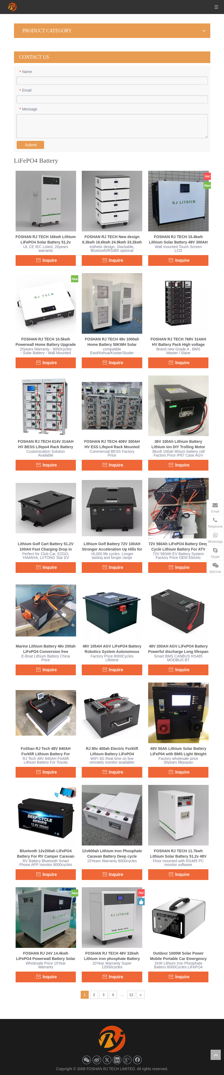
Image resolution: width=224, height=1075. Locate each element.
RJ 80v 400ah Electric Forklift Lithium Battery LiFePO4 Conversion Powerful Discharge (112, 751)
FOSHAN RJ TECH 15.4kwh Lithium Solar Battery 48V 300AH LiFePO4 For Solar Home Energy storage (178, 240)
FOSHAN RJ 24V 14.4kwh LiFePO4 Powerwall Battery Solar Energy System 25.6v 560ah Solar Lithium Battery (46, 956)
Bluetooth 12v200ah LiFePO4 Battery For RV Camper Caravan (45, 853)
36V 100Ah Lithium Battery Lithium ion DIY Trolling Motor (178, 444)
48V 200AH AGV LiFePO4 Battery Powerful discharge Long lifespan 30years (178, 649)
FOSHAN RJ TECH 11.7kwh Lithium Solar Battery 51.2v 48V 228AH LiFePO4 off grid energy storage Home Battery (178, 854)
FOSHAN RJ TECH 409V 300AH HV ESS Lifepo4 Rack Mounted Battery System (112, 444)
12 (131, 995)
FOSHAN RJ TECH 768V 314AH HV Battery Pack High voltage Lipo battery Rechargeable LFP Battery (178, 342)
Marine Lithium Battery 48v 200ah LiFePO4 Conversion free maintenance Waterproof (46, 649)
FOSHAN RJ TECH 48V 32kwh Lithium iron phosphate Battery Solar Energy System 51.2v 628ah (112, 956)
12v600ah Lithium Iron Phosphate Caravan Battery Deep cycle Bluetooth (112, 854)
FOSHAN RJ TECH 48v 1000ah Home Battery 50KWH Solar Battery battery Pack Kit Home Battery (112, 342)
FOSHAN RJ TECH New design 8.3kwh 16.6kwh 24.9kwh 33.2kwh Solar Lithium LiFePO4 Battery (112, 240)
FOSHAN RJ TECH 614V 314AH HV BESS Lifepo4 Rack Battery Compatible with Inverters (45, 444)
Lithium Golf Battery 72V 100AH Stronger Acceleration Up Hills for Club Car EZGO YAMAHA (112, 547)
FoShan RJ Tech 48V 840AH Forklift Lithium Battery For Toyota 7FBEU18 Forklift (45, 751)
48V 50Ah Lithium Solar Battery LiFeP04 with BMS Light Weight (178, 751)
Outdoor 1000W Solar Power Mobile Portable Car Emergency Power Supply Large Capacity (178, 956)
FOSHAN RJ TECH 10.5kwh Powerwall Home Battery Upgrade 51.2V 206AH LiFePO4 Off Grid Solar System (46, 342)
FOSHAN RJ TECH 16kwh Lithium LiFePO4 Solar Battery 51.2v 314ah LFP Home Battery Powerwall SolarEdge (46, 240)
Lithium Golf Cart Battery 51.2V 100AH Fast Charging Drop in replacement (45, 547)
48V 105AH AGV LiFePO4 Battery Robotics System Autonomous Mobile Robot (112, 649)
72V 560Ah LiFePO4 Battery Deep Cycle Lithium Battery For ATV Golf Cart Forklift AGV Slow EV (178, 547)
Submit (31, 145)
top (216, 1055)
